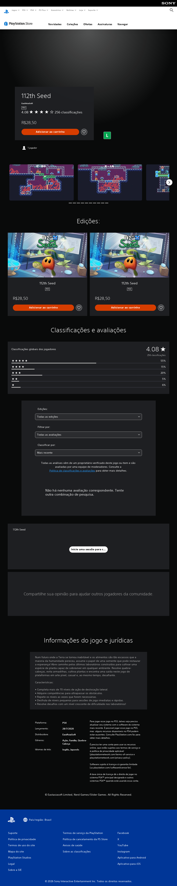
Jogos (14, 10)
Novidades (55, 20)
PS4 (32, 10)
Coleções (72, 20)
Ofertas (87, 20)
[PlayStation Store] (19, 20)
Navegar (123, 20)
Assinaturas (105, 20)
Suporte (91, 10)
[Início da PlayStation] (6, 10)
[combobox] (88, 413)
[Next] (169, 179)
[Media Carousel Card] (41, 179)
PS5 (24, 10)
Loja (81, 10)
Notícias (70, 10)
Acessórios (56, 10)
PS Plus (42, 10)
